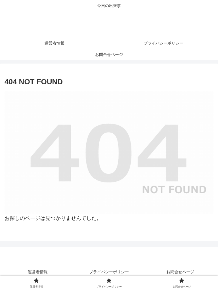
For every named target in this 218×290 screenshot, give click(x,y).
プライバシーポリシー (109, 272)
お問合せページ (180, 272)
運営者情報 (38, 272)
